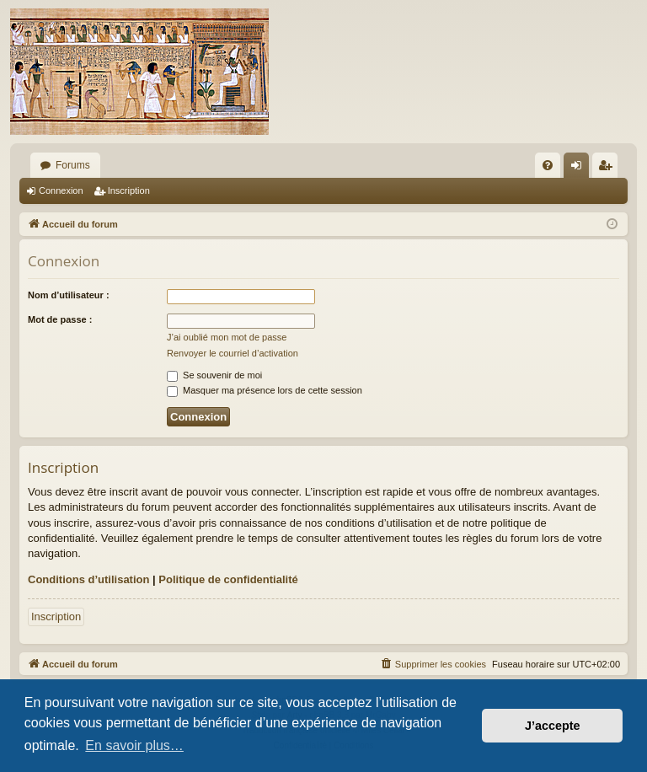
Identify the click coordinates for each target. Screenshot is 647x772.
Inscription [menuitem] (609, 168)
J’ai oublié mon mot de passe (226, 337)
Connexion (61, 190)
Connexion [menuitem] (580, 168)
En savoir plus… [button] (134, 745)
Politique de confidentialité (227, 579)
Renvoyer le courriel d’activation (232, 353)
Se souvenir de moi (214, 375)
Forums (73, 165)
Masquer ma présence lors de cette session (264, 390)
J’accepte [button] (552, 725)
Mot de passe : (60, 319)
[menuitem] (547, 165)
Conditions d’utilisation (88, 579)
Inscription (129, 190)
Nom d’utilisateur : (69, 295)
